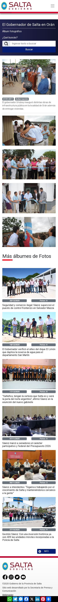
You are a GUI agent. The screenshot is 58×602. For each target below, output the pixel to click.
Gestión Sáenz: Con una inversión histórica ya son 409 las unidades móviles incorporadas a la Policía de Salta (28, 537)
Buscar (29, 49)
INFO (44, 551)
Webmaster (7, 595)
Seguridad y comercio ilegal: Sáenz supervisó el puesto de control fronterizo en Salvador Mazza (28, 307)
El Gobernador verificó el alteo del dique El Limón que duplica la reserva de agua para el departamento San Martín (28, 352)
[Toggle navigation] (52, 6)
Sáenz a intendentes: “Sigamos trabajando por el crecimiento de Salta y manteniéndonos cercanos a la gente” (28, 490)
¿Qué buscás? (10, 37)
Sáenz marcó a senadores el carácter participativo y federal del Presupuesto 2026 (26, 445)
